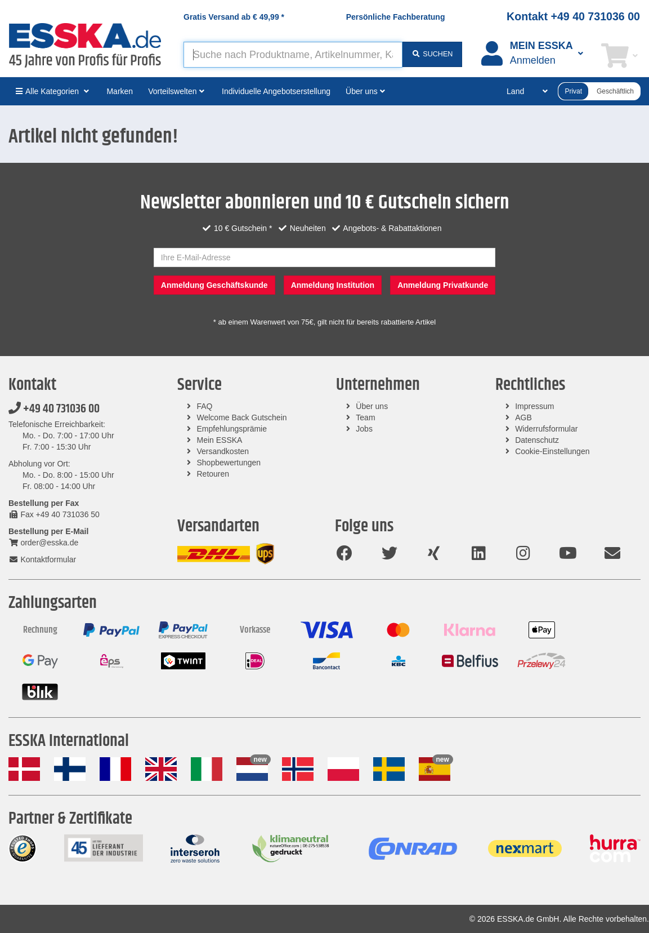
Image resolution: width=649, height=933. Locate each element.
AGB (523, 417)
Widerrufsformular (546, 428)
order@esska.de (43, 542)
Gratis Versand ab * (233, 16)
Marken (119, 91)
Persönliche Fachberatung (395, 16)
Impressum (534, 406)
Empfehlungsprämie (232, 428)
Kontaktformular (42, 559)
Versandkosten (223, 451)
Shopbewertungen (229, 462)
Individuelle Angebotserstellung (276, 91)
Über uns (372, 406)
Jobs (364, 428)
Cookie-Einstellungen (552, 451)
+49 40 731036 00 (54, 409)
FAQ (205, 406)
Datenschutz (537, 440)
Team (365, 417)
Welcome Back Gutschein (242, 417)
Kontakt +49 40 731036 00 (573, 16)
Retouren (213, 473)
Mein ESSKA (220, 440)
